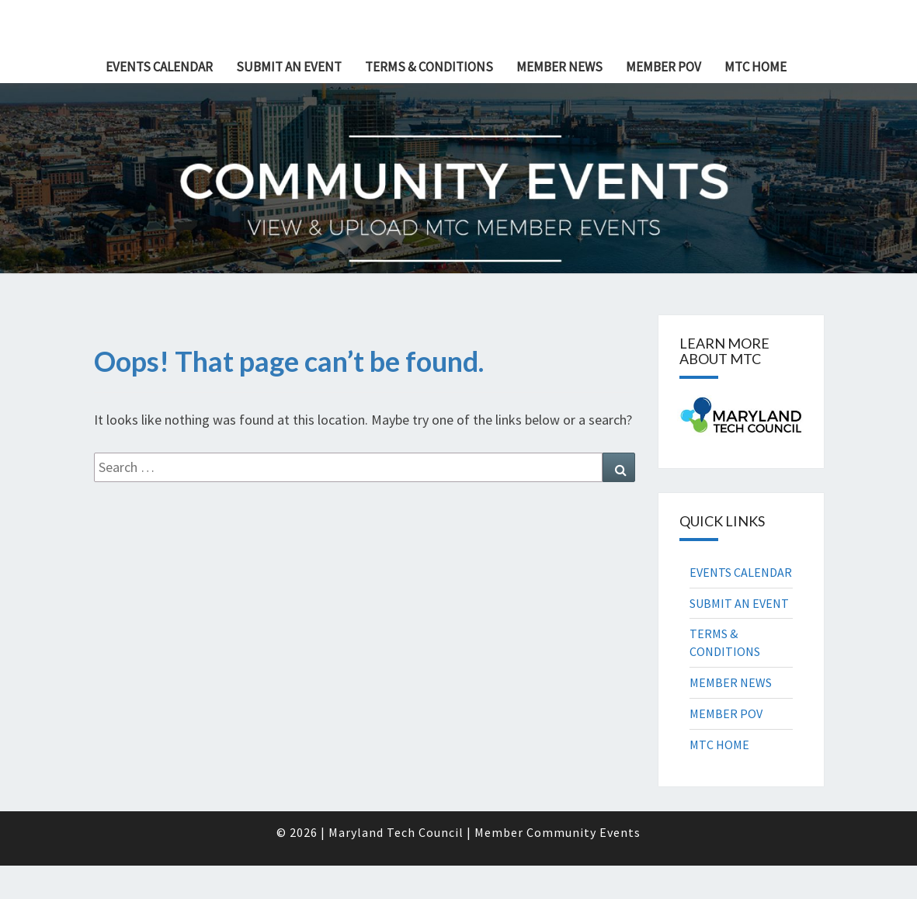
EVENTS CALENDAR (159, 66)
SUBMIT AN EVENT (289, 66)
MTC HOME (755, 66)
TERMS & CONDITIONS (429, 66)
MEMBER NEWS (559, 66)
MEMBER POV (663, 66)
